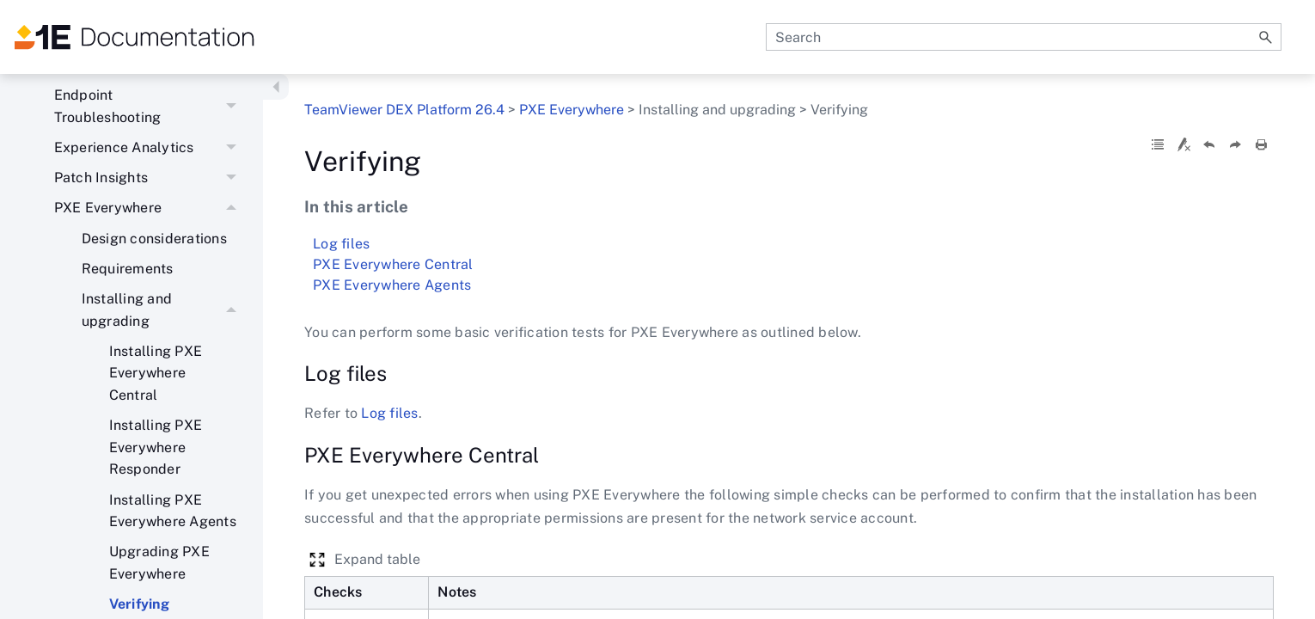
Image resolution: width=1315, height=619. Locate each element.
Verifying (789, 230)
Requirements (128, 268)
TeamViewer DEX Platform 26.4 (404, 109)
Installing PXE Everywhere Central (156, 373)
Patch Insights (150, 177)
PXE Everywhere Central (393, 264)
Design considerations (154, 238)
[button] (1266, 37)
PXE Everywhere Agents (392, 285)
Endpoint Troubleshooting (150, 107)
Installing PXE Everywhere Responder (156, 447)
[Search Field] (1023, 37)
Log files (341, 244)
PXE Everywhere (150, 208)
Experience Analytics (150, 147)
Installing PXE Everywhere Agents (172, 511)
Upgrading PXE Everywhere (159, 562)
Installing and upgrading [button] (164, 310)
